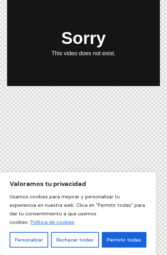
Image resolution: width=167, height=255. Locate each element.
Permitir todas (124, 240)
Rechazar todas (74, 240)
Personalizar (29, 240)
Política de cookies (52, 222)
